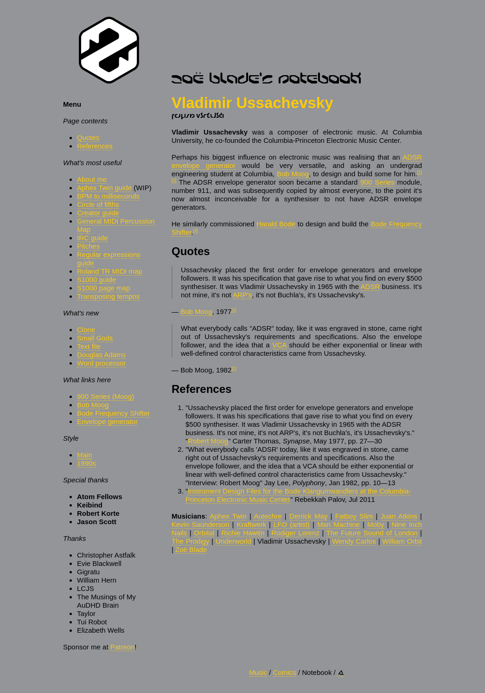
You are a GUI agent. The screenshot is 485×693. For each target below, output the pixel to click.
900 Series (377, 182)
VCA (279, 345)
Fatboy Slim (354, 516)
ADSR (370, 286)
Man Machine (338, 524)
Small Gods (95, 338)
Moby (375, 524)
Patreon (122, 647)
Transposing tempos (108, 296)
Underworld (233, 541)
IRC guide (92, 238)
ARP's (242, 295)
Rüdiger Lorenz (295, 533)
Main (84, 455)
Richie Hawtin (242, 533)
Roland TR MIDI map (109, 271)
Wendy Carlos (354, 541)
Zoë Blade (191, 549)
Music (258, 672)
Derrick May (308, 516)
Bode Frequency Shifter (113, 413)
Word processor (101, 363)
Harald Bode (275, 224)
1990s (86, 463)
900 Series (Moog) (105, 396)
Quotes (88, 137)
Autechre (267, 516)
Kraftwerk (251, 524)
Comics (284, 672)
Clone (86, 330)
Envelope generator (107, 421)
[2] (174, 180)
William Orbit (402, 541)
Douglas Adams (101, 355)
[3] (195, 230)
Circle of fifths (98, 204)
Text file (89, 346)
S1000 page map (103, 288)
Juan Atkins (399, 516)
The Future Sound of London (372, 533)
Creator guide (98, 213)
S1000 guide (96, 279)
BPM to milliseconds (108, 196)
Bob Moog (92, 405)
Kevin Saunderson (201, 524)
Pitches (88, 246)
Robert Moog (208, 441)
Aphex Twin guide (104, 188)
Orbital (204, 533)
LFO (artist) (292, 524)
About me (92, 179)
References (95, 146)
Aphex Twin (228, 516)
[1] (419, 172)
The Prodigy (191, 541)
